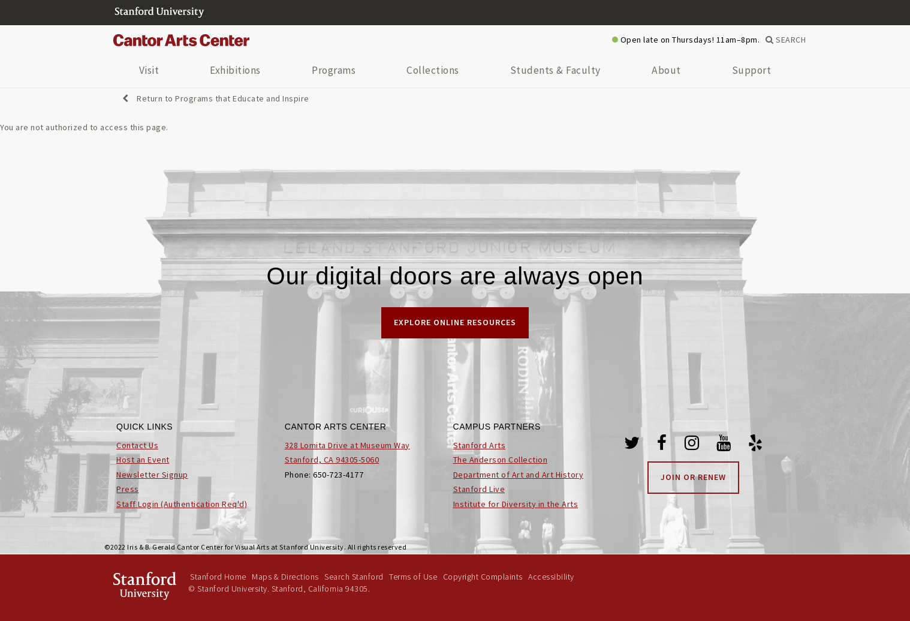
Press (127, 489)
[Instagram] (692, 444)
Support (752, 70)
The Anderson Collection (500, 459)
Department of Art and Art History (518, 474)
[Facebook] (662, 444)
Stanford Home (218, 576)
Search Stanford (354, 576)
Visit (149, 70)
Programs (333, 70)
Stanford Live (479, 489)
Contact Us (137, 445)
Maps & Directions (285, 576)
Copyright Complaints (483, 576)
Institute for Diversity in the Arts (515, 504)
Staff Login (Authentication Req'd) (181, 504)
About (666, 70)
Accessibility (551, 576)
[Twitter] (632, 444)
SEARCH (786, 39)
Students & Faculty (555, 70)
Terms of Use (413, 576)
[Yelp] (755, 444)
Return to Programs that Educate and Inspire (215, 98)
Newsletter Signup (152, 474)
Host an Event (143, 459)
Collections (432, 70)
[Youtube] (723, 444)
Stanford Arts (479, 445)
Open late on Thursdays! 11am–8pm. (686, 39)
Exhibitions (235, 70)
